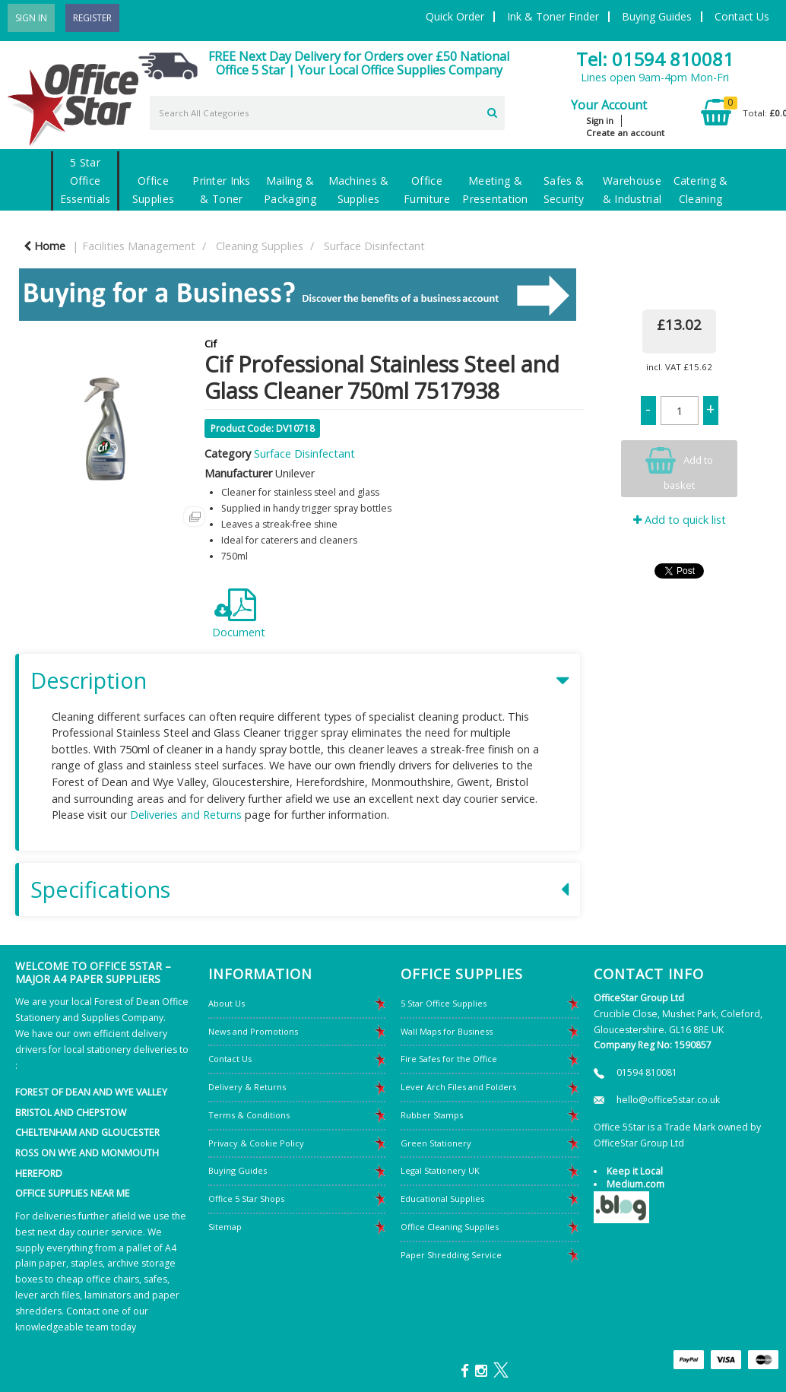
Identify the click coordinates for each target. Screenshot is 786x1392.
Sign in (599, 120)
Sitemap (225, 1226)
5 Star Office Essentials (85, 180)
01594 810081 (646, 1072)
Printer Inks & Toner (221, 189)
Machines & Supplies (358, 189)
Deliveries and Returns (186, 814)
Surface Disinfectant (374, 246)
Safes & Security (564, 189)
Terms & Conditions (249, 1115)
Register (92, 17)
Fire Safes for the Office (449, 1058)
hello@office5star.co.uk (668, 1099)
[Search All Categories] (327, 113)
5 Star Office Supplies (443, 1003)
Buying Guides (657, 16)
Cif (210, 343)
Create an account (625, 132)
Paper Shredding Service (451, 1254)
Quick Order (455, 16)
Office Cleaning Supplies (450, 1226)
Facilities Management (138, 246)
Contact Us (742, 16)
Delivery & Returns (247, 1086)
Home (44, 246)
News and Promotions (253, 1031)
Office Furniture (427, 189)
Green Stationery (436, 1143)
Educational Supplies (442, 1198)
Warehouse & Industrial (632, 189)
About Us (226, 1003)
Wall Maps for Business (447, 1031)
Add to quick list (679, 519)
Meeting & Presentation (495, 189)
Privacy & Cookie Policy (256, 1143)
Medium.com (635, 1184)
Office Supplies (153, 189)
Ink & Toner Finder (553, 16)
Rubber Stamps (432, 1115)
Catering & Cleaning (700, 189)
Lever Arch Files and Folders (458, 1086)
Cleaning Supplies (259, 246)
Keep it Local (635, 1171)
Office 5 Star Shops (246, 1198)
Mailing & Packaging (290, 189)
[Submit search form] (492, 111)
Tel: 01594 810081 (655, 58)
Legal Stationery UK (440, 1170)
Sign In (31, 17)
